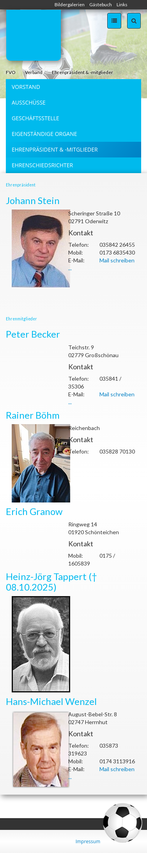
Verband (34, 72)
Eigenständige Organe (44, 133)
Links (122, 4)
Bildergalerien (70, 4)
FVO (11, 72)
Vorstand (26, 86)
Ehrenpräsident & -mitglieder (82, 72)
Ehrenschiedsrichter (42, 165)
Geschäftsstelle (35, 118)
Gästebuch (100, 4)
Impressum (88, 841)
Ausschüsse (29, 102)
